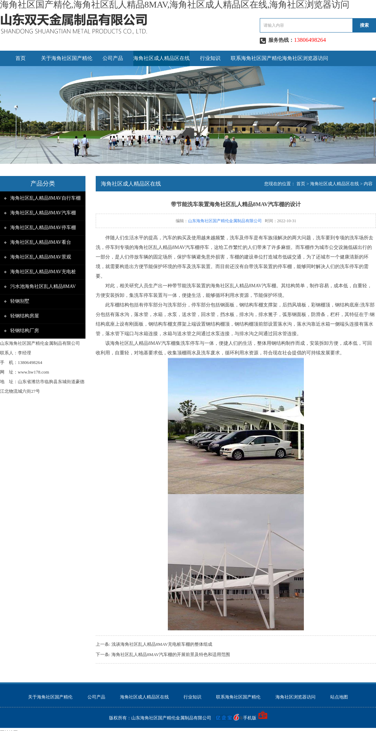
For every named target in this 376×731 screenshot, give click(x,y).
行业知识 (210, 58)
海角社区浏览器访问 (305, 58)
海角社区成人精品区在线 (161, 58)
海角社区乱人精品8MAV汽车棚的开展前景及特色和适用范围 (170, 654)
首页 (20, 58)
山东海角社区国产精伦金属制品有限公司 (225, 220)
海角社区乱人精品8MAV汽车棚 (43, 212)
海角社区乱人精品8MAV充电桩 (43, 271)
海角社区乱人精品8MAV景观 (40, 257)
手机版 (249, 717)
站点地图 (339, 697)
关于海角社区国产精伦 (66, 58)
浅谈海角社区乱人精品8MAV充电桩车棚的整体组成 (161, 644)
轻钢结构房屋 (24, 315)
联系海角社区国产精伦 (256, 58)
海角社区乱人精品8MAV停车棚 (43, 227)
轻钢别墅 (19, 301)
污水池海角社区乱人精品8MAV (43, 286)
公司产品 (113, 58)
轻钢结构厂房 (24, 330)
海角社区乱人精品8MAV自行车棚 (45, 198)
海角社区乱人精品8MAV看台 (40, 242)
